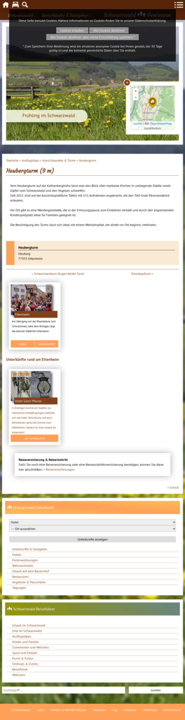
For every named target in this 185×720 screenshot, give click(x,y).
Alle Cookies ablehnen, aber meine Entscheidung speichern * (92, 37)
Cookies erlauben (72, 30)
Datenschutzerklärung (150, 21)
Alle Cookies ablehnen (108, 30)
